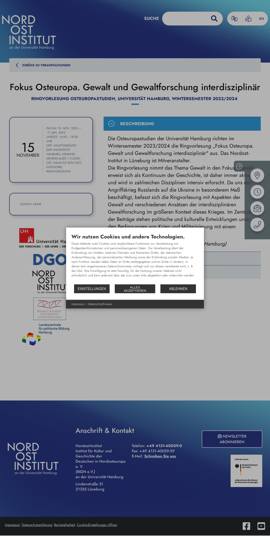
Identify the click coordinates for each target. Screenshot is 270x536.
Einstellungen (92, 288)
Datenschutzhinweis (100, 304)
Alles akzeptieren (135, 288)
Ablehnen (178, 288)
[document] (135, 258)
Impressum (78, 304)
